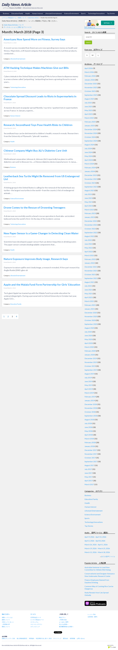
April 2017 (89, 481)
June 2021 (88, 290)
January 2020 (90, 355)
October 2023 (90, 183)
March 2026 (89, 72)
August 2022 (89, 236)
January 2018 (90, 446)
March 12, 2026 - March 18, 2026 (97, 552)
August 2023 (89, 190)
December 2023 (91, 175)
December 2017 (91, 450)
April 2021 (89, 297)
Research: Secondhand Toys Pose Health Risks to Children (38, 124)
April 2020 (89, 343)
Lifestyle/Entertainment (53, 13)
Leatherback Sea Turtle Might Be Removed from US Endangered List (42, 178)
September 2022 (91, 232)
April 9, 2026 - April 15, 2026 (95, 537)
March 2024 (89, 164)
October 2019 (90, 366)
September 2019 (91, 370)
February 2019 (90, 397)
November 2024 (91, 133)
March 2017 (89, 484)
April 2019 (89, 389)
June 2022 (88, 244)
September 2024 (91, 141)
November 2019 (91, 362)
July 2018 (88, 423)
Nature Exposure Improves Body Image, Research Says (36, 258)
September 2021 (91, 278)
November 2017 (91, 454)
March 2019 (89, 393)
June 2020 (88, 335)
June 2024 (88, 152)
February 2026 (90, 76)
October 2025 (90, 91)
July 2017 (88, 469)
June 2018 (88, 427)
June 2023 (88, 198)
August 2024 (89, 145)
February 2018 (90, 442)
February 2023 (90, 213)
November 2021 (91, 271)
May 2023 (88, 202)
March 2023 (89, 210)
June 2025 (88, 106)
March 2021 (89, 301)
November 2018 (91, 408)
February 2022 (90, 259)
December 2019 (91, 358)
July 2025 (88, 103)
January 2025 (90, 125)
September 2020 (91, 324)
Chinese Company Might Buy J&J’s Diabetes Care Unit (35, 150)
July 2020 (88, 332)
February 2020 (90, 351)
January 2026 (90, 80)
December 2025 (91, 84)
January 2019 (90, 400)
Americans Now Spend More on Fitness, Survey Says (34, 39)
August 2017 (89, 465)
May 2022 (88, 248)
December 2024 (91, 129)
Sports (83, 13)
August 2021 (89, 282)
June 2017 (88, 473)
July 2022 (88, 240)
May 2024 (88, 156)
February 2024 (90, 167)
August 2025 (89, 99)
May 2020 (88, 339)
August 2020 (89, 328)
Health (27, 13)
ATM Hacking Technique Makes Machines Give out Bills (36, 67)
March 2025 (89, 118)
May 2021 (88, 293)
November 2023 (91, 179)
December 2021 (91, 267)
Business (6, 13)
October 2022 (90, 229)
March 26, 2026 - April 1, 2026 (96, 544)
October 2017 (90, 458)
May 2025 (88, 110)
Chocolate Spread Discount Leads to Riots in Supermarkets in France (40, 98)
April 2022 (89, 251)
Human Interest (37, 13)
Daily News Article (16, 4)
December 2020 (91, 313)
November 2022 (91, 225)
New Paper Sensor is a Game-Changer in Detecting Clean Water (41, 233)
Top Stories (111, 13)
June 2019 (88, 381)
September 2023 (91, 187)
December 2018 (91, 404)
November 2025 (91, 87)
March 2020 (89, 347)
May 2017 (88, 477)
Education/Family (17, 13)
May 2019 (88, 385)
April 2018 (89, 435)
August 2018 (89, 419)
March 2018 (89, 439)
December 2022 (91, 221)
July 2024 (88, 148)
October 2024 (90, 137)
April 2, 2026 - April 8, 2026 (95, 541)
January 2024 (90, 171)
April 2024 (89, 160)
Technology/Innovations (96, 13)
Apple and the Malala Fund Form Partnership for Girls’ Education (42, 284)
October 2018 (90, 412)
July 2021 (88, 286)
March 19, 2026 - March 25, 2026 (97, 548)
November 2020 (91, 316)
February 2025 (90, 122)
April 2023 (89, 206)
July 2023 (88, 194)
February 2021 (90, 305)
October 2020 (90, 320)
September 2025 (91, 95)
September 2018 (91, 416)
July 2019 (88, 378)
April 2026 (89, 68)
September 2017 (91, 461)
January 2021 (90, 309)
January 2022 (90, 263)
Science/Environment (71, 13)
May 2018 (88, 431)
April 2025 (89, 114)
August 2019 (89, 374)
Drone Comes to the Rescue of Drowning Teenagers (34, 207)
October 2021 (90, 274)
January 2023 (90, 217)
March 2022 (89, 255)
